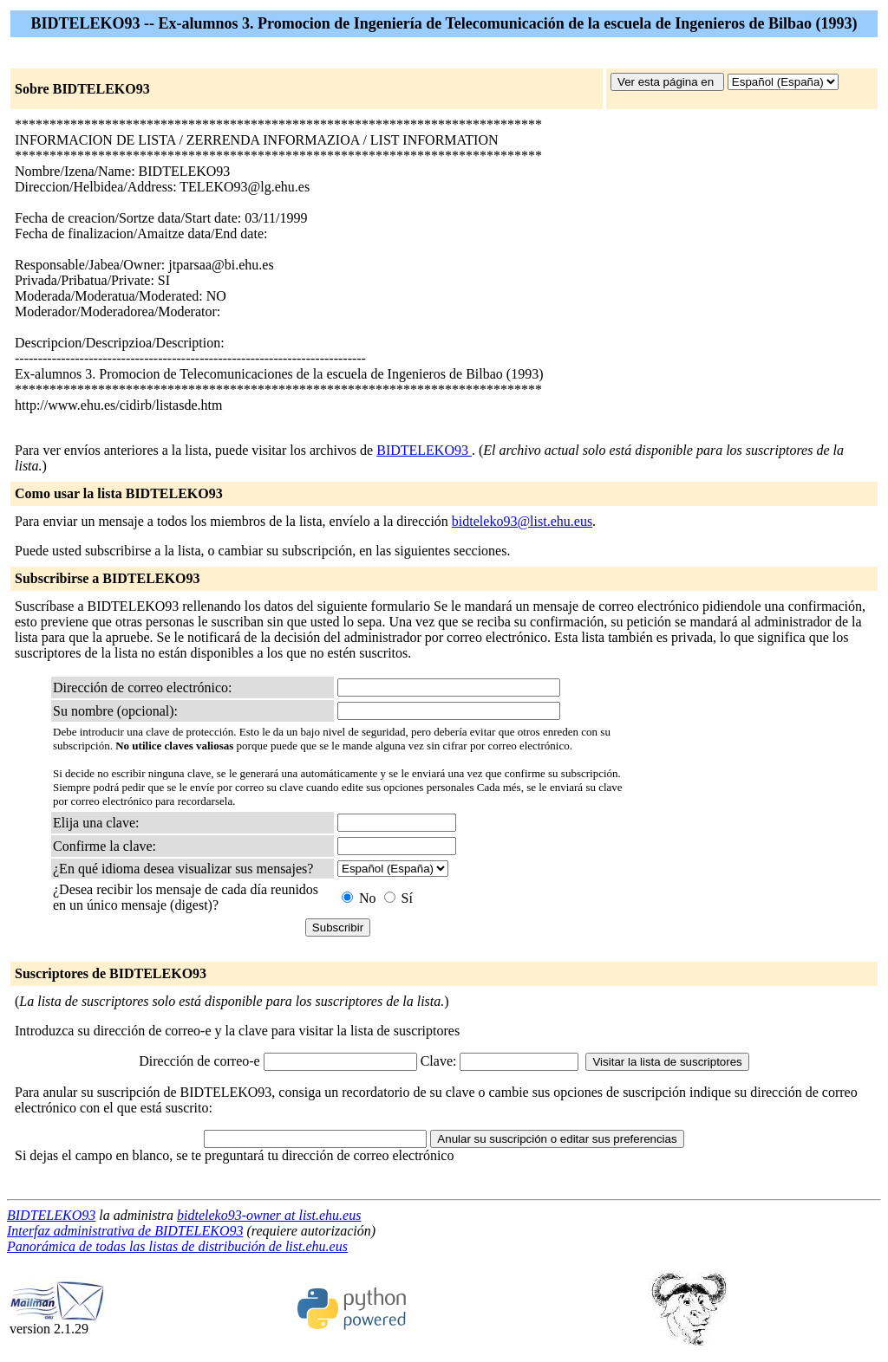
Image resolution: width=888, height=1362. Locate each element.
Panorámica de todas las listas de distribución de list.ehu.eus (177, 1246)
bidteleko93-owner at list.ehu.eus (269, 1215)
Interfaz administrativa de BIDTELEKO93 (125, 1230)
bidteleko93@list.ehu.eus (522, 521)
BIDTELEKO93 (424, 450)
